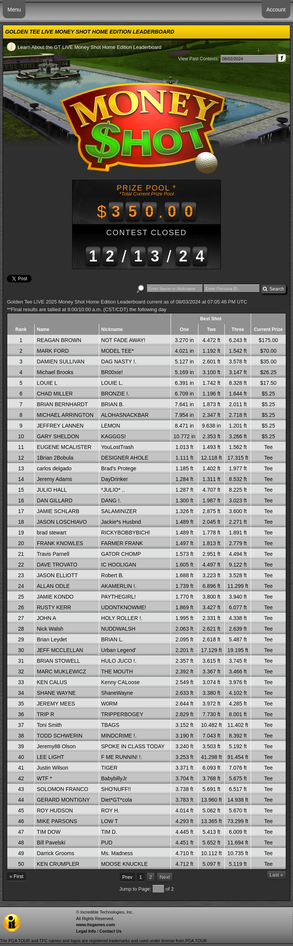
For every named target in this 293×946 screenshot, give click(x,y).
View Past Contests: (198, 58)
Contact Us (111, 931)
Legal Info (86, 931)
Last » (276, 875)
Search (273, 289)
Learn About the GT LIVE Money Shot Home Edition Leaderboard (84, 47)
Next (165, 877)
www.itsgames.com (95, 924)
